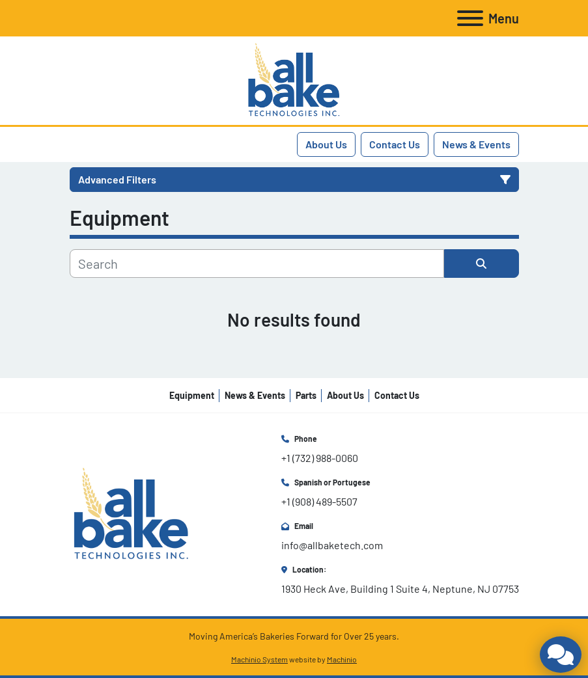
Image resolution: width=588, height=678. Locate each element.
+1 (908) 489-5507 (319, 501)
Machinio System (259, 659)
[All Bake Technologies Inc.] (131, 513)
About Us (326, 144)
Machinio (342, 659)
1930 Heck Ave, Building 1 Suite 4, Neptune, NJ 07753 (400, 588)
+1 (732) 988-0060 (319, 458)
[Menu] (470, 18)
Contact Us (394, 144)
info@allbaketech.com (332, 545)
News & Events (476, 144)
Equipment (191, 395)
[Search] (257, 263)
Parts (306, 395)
